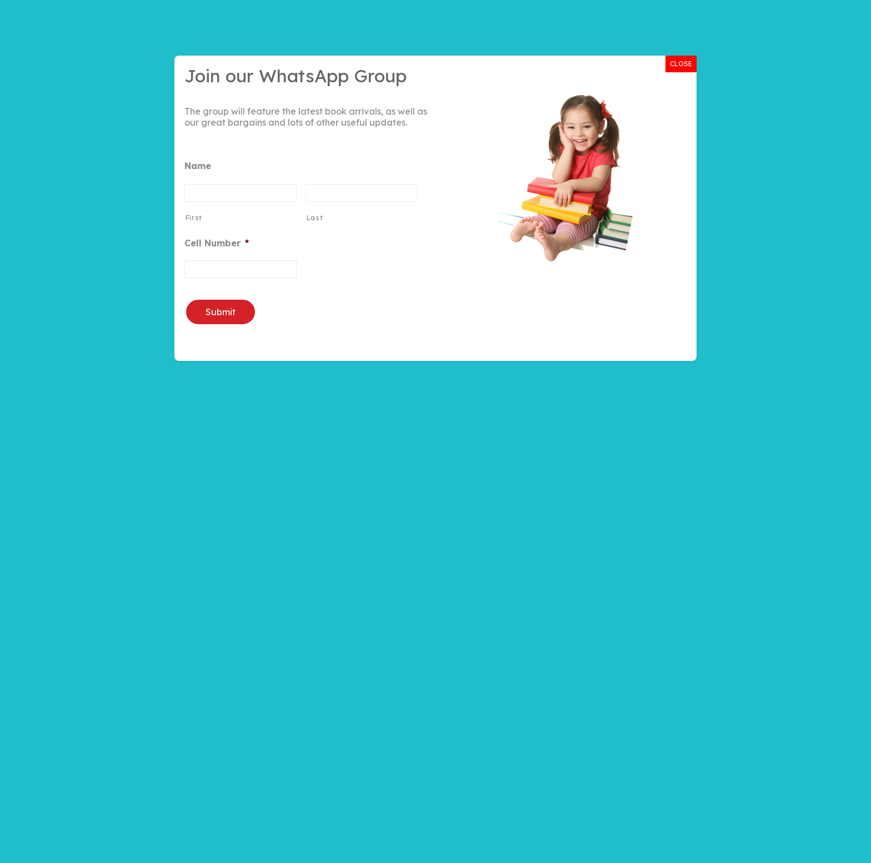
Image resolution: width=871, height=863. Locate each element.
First (193, 217)
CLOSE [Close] (681, 63)
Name (197, 165)
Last (314, 217)
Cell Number (216, 243)
